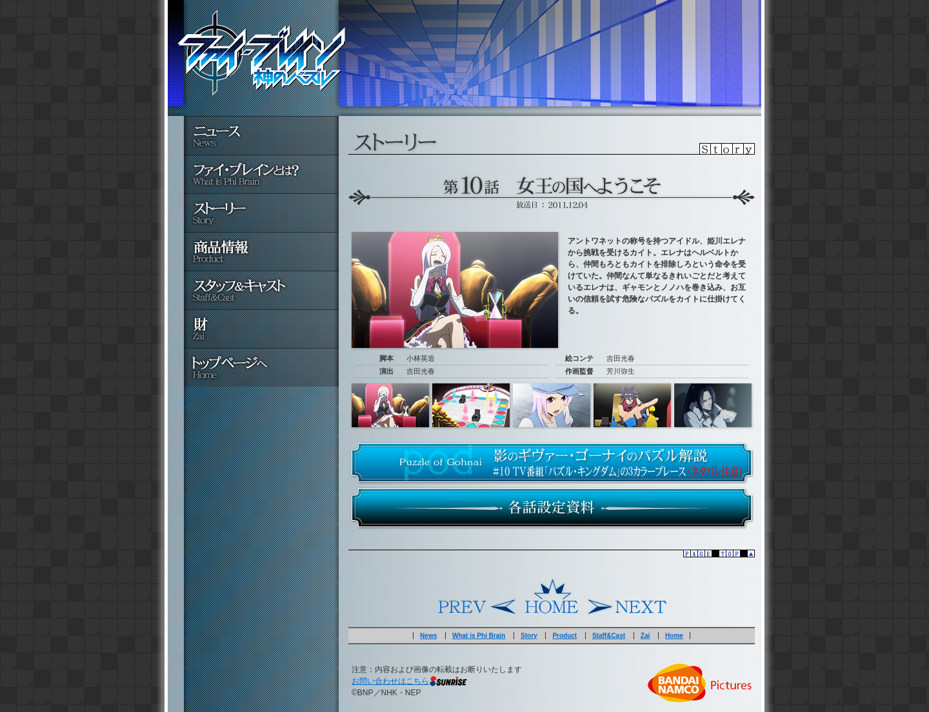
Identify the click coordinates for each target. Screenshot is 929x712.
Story (529, 635)
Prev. (477, 597)
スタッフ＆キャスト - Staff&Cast (261, 290)
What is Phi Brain (478, 635)
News (428, 635)
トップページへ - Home (261, 367)
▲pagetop (551, 553)
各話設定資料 (551, 507)
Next (626, 597)
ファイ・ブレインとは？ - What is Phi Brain (261, 174)
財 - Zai (261, 328)
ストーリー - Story (261, 212)
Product (564, 635)
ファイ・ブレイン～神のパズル (261, 52)
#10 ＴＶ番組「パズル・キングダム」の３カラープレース (551, 462)
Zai (645, 635)
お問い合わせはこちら (390, 681)
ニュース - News (261, 135)
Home (551, 597)
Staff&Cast (608, 635)
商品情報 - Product (261, 251)
